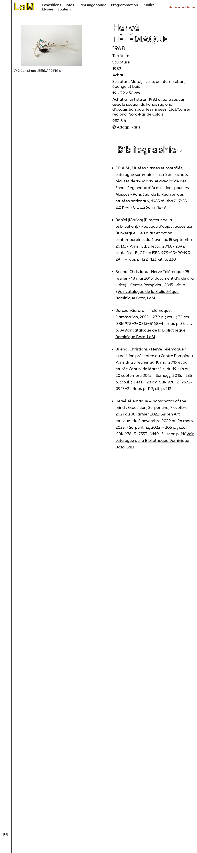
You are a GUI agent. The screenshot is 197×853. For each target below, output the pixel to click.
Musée (47, 9)
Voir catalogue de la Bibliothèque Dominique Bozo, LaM (154, 440)
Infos (70, 5)
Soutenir (65, 9)
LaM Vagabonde (92, 5)
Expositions (51, 5)
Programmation (124, 5)
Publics (148, 5)
